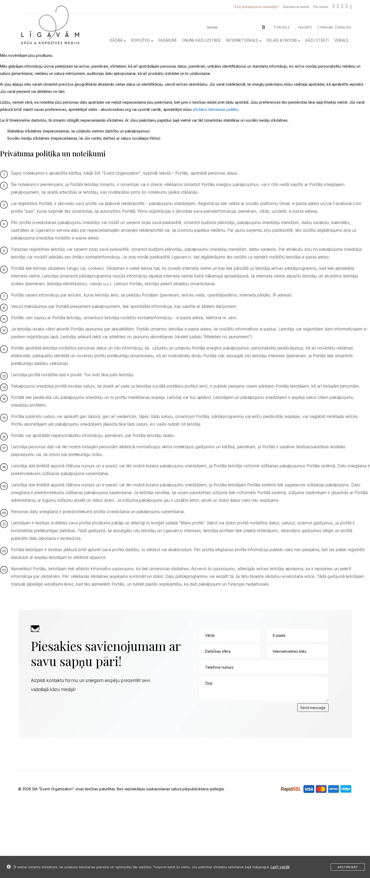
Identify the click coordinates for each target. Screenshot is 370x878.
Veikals (341, 40)
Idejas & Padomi (283, 40)
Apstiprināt (347, 867)
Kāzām (117, 40)
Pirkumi (325, 27)
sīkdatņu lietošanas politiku (215, 109)
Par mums (320, 7)
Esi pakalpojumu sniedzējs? (258, 7)
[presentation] (238, 713)
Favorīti (303, 27)
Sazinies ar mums (296, 7)
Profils (282, 27)
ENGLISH (343, 27)
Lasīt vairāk (280, 867)
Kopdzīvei (142, 40)
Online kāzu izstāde (201, 40)
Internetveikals (243, 40)
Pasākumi (167, 40)
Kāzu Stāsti (317, 40)
